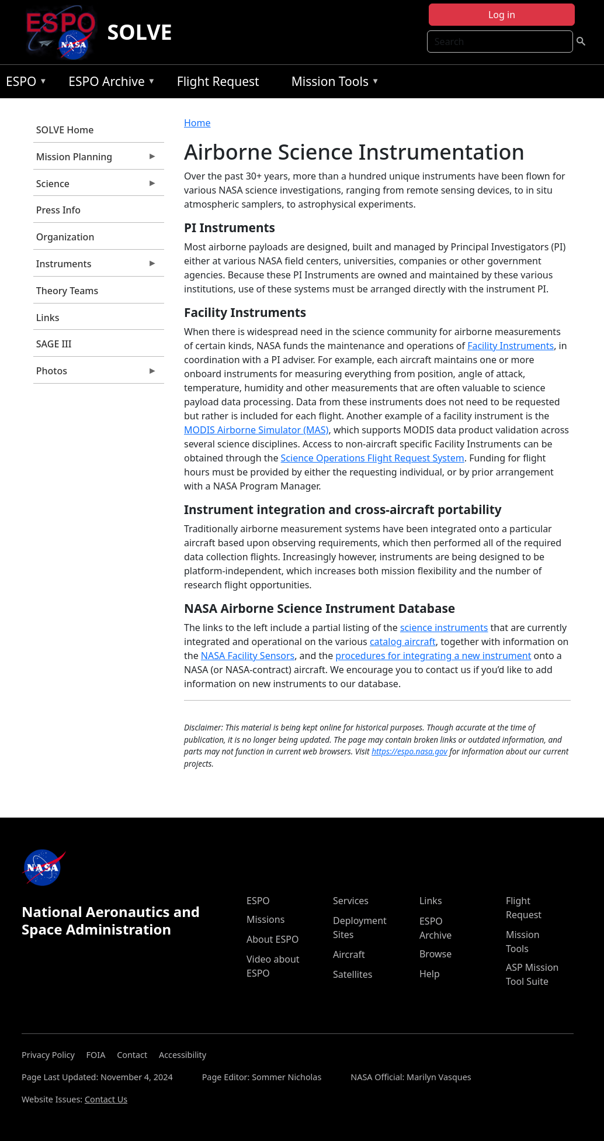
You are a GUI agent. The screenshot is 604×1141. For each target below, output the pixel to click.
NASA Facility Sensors (247, 655)
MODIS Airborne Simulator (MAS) (256, 429)
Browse (435, 953)
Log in (501, 14)
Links (48, 317)
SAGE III (54, 343)
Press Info (58, 210)
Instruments (95, 266)
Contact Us (106, 1099)
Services (351, 900)
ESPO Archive (109, 83)
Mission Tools (333, 83)
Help (429, 973)
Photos (95, 373)
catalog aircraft (403, 641)
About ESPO (272, 939)
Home (197, 122)
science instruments (444, 627)
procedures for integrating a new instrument (433, 655)
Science (95, 186)
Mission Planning (95, 159)
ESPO (23, 83)
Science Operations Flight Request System (372, 457)
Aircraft (349, 954)
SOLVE (139, 32)
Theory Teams (67, 290)
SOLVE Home (65, 129)
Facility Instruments (510, 345)
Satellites (352, 974)
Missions (265, 919)
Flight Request (218, 81)
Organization (65, 236)
